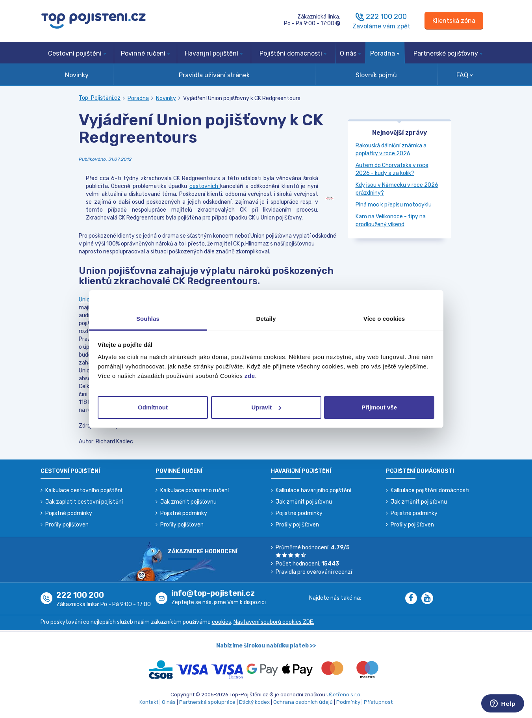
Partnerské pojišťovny (448, 53)
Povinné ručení (145, 53)
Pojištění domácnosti (293, 53)
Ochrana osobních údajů (303, 702)
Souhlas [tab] (147, 318)
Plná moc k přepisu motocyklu (394, 204)
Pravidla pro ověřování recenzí (314, 572)
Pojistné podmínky (68, 513)
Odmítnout (153, 407)
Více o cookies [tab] (384, 318)
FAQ (464, 75)
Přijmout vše (379, 407)
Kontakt (148, 702)
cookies (221, 622)
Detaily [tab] (266, 318)
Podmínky (348, 702)
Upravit (266, 407)
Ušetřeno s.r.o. (343, 695)
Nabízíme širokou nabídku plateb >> (266, 645)
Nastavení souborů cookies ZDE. (274, 622)
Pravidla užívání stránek (214, 75)
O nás (350, 53)
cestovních (204, 186)
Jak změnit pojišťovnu (188, 502)
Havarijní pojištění (214, 53)
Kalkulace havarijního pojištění (313, 490)
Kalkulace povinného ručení (194, 490)
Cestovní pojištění (77, 53)
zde (250, 375)
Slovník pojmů (376, 75)
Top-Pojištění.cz (99, 98)
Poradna (385, 53)
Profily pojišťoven (67, 524)
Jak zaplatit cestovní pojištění (84, 502)
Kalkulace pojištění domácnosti (430, 490)
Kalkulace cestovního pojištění (83, 490)
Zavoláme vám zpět (381, 26)
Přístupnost (378, 702)
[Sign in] (453, 21)
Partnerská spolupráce (207, 702)
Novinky (77, 75)
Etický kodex (254, 702)
